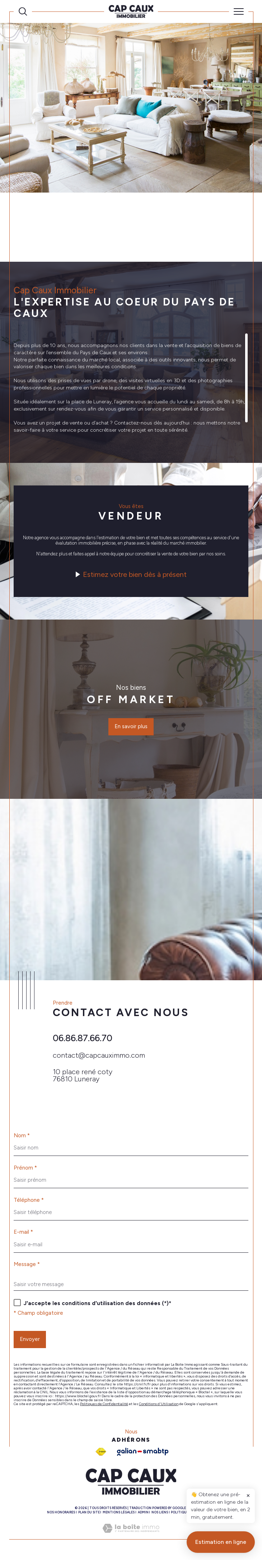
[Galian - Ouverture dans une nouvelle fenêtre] (142, 1455)
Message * (27, 1267)
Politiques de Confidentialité (104, 1406)
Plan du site (89, 1515)
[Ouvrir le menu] (238, 11)
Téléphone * (29, 1202)
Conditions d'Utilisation (158, 1406)
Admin (143, 1515)
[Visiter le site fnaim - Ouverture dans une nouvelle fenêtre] (101, 1454)
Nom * (22, 1138)
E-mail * (23, 1234)
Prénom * (25, 1170)
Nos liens (159, 1515)
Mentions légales (119, 1515)
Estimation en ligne (220, 1547)
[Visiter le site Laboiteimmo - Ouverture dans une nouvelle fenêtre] (130, 1538)
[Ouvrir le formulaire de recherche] (23, 11)
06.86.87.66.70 (82, 1039)
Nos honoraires (61, 1515)
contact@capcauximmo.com (99, 1057)
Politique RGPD (184, 1515)
